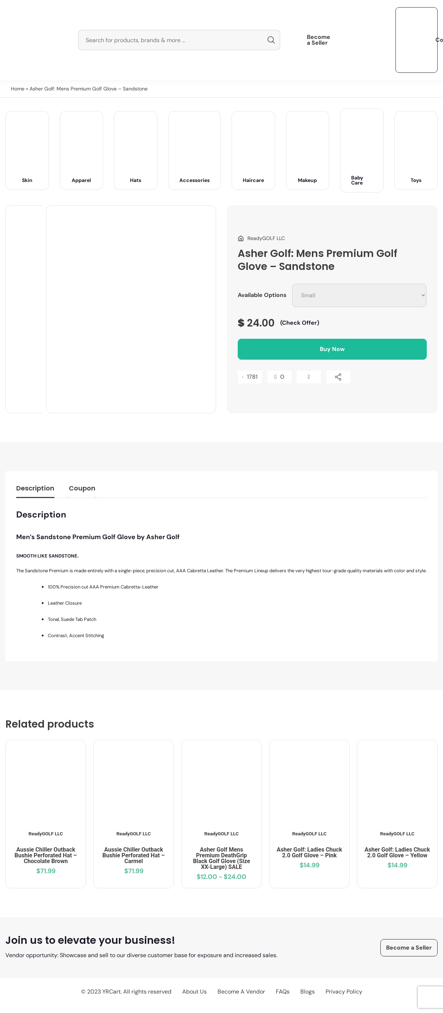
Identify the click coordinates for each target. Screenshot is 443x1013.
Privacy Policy (344, 991)
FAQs (283, 991)
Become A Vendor (241, 991)
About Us (194, 991)
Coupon (82, 488)
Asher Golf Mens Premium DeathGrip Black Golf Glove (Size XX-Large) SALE (221, 858)
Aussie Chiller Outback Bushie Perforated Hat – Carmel (133, 855)
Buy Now (332, 349)
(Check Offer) (299, 322)
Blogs (307, 991)
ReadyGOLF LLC (45, 833)
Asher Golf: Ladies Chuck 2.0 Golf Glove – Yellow (397, 852)
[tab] (35, 490)
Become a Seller (318, 40)
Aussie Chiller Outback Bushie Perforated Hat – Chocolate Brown (45, 855)
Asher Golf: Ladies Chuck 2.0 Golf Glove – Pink (309, 852)
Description (35, 488)
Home (17, 88)
